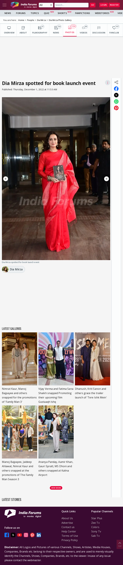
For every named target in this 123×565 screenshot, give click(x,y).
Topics (35, 13)
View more (56, 488)
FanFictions (82, 13)
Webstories (102, 13)
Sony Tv (96, 531)
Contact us (68, 527)
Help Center (69, 531)
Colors (95, 527)
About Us (67, 518)
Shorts (62, 13)
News (7, 13)
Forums (20, 13)
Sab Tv (95, 536)
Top (120, 544)
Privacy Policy (70, 540)
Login (104, 5)
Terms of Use (70, 536)
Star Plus (96, 518)
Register (114, 5)
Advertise (67, 523)
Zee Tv (95, 523)
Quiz (46, 13)
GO (92, 5)
